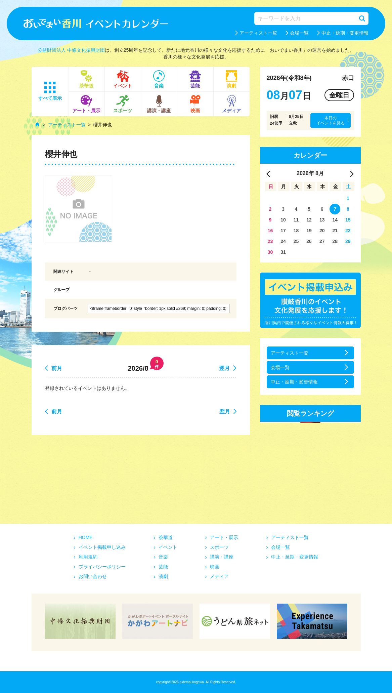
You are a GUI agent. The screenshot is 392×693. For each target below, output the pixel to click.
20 (322, 230)
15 (348, 219)
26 (309, 241)
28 (335, 241)
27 (322, 241)
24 (283, 241)
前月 (56, 368)
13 (322, 219)
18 (296, 230)
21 (335, 230)
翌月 (224, 368)
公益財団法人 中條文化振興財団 (71, 50)
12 (309, 219)
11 (296, 219)
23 (270, 241)
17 (283, 230)
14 (335, 219)
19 (309, 230)
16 (270, 230)
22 (348, 230)
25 (296, 241)
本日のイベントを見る (330, 120)
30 (270, 252)
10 (283, 219)
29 (348, 241)
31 (283, 252)
